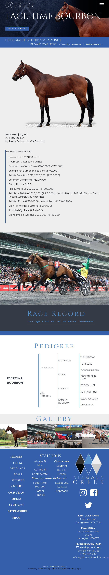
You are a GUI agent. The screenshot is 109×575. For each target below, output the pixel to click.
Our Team (16, 493)
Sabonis (62, 478)
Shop (16, 518)
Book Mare (15, 40)
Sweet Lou (61, 482)
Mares (17, 462)
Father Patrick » (94, 44)
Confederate (40, 474)
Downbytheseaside (44, 478)
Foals (18, 474)
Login (78, 569)
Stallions (50, 456)
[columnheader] (30, 321)
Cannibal (40, 469)
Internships (17, 511)
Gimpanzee (61, 461)
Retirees (17, 480)
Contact (16, 505)
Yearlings (17, 468)
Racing (16, 486)
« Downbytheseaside (70, 44)
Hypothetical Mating (42, 40)
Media (16, 499)
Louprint (61, 465)
